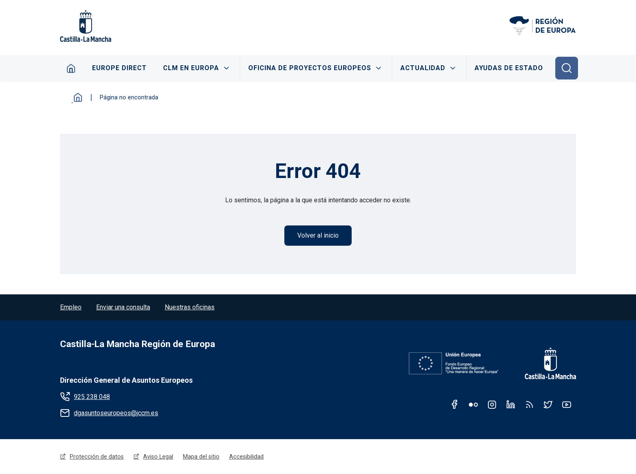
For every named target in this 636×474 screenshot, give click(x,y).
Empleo (71, 307)
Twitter (548, 404)
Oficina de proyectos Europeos (310, 68)
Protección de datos (97, 456)
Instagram (492, 404)
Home (71, 68)
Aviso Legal (158, 456)
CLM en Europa (191, 68)
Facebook (454, 404)
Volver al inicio (318, 235)
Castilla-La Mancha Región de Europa (137, 344)
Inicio (76, 97)
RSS (529, 404)
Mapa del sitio (201, 456)
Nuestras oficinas (190, 307)
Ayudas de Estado (509, 68)
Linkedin (510, 404)
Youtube (566, 404)
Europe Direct (119, 68)
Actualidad (423, 68)
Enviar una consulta (123, 307)
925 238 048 (92, 397)
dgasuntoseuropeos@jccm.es (116, 413)
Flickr (473, 404)
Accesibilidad (246, 456)
